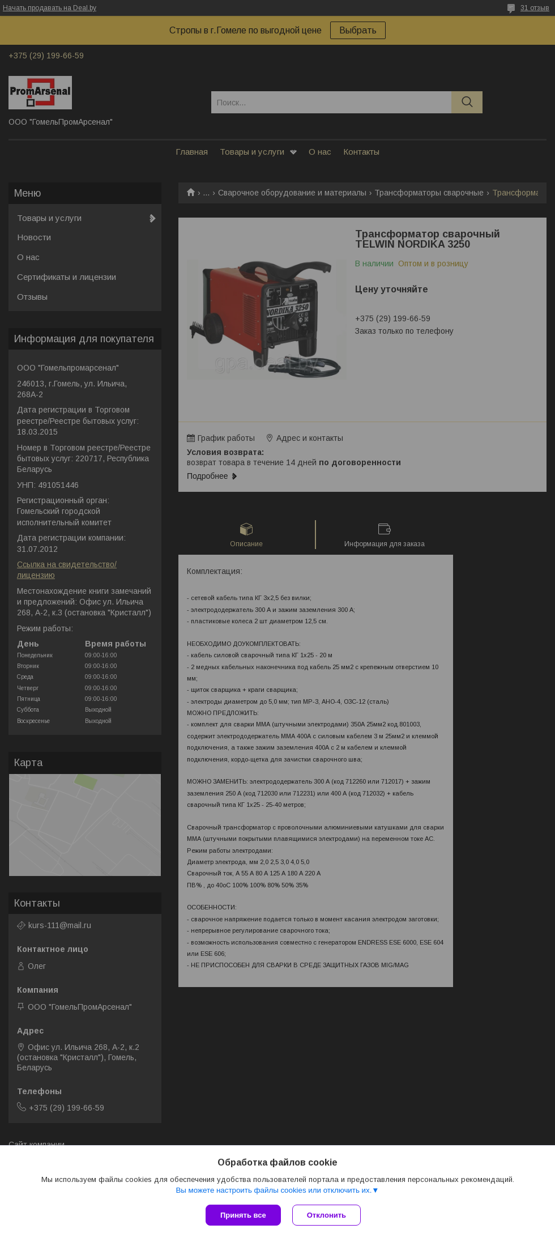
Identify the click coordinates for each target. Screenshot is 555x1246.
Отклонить (326, 1215)
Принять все (243, 1215)
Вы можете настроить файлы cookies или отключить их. (274, 1190)
